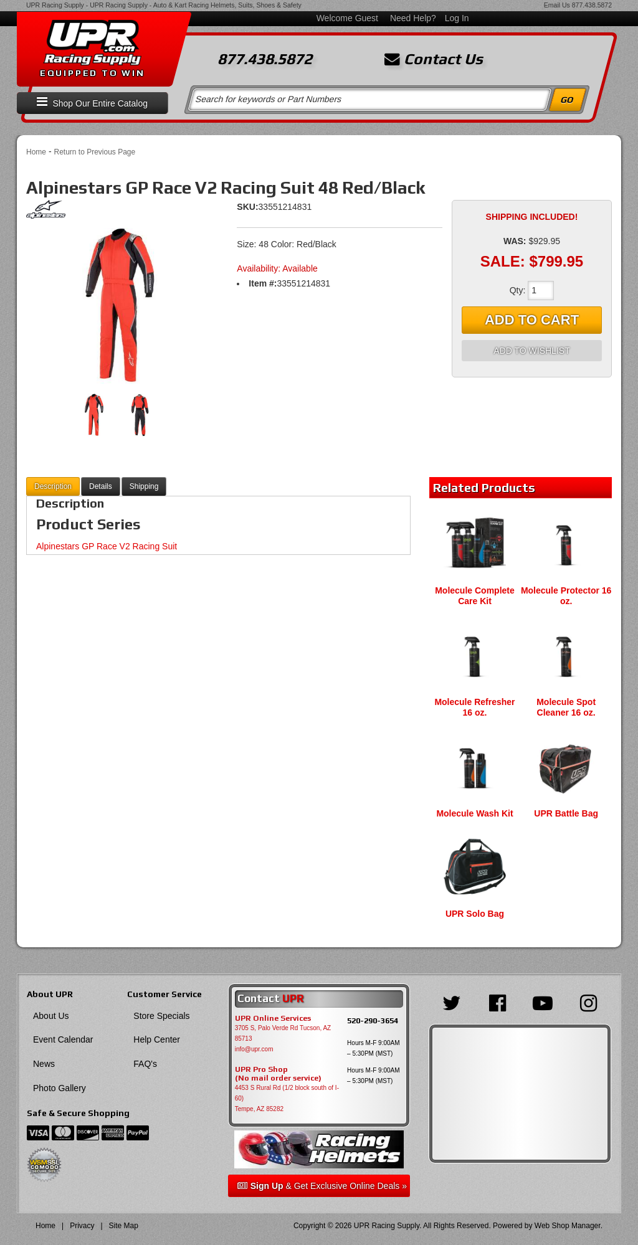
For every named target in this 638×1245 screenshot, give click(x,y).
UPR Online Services (273, 1018)
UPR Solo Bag (474, 914)
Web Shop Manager (568, 1225)
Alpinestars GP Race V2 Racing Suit (106, 546)
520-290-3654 (372, 1020)
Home (36, 152)
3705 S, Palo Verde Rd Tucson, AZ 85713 (283, 1033)
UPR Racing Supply (55, 5)
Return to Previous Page (94, 152)
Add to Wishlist (531, 351)
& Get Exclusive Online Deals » (322, 1186)
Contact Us (433, 59)
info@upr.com (254, 1049)
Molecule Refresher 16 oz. (474, 707)
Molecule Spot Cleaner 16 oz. (566, 707)
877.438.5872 (592, 5)
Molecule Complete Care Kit (475, 595)
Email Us (557, 5)
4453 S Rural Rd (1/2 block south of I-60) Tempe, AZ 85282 (287, 1098)
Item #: (263, 283)
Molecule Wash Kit (474, 813)
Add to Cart (532, 320)
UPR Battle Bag (566, 813)
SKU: (247, 207)
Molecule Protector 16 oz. (566, 595)
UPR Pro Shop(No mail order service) (278, 1073)
